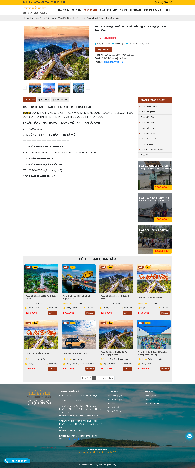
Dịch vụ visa (150, 396)
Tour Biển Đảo (146, 144)
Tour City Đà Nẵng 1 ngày (37, 353)
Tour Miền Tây (146, 117)
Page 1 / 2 (86, 378)
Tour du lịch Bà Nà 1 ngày (150, 297)
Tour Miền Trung (147, 128)
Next (104, 378)
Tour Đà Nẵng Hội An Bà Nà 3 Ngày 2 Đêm (76, 297)
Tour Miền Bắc (146, 122)
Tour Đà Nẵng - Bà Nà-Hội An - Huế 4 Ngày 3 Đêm (114, 353)
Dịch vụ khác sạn (152, 399)
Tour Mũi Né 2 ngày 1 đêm (75, 353)
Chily (114, 465)
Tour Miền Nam (147, 133)
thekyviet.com (76, 439)
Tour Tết (143, 155)
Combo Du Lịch (147, 139)
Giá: (96, 38)
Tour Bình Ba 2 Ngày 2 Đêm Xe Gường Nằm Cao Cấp (152, 353)
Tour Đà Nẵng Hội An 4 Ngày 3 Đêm (114, 297)
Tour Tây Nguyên (148, 106)
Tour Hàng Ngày (147, 112)
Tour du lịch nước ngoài (151, 149)
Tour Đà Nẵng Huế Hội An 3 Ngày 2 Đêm (40, 297)
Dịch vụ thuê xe (152, 403)
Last (111, 378)
